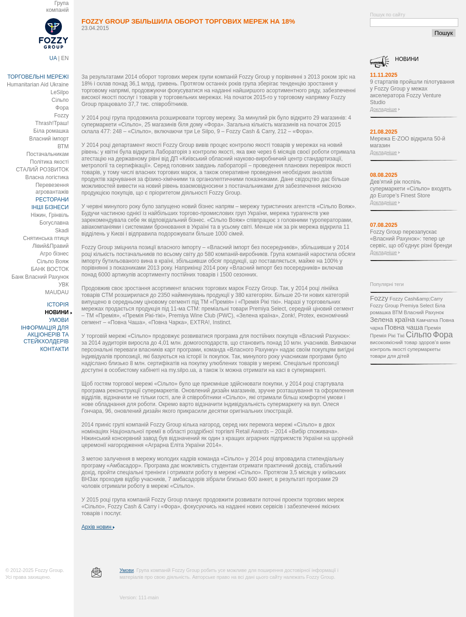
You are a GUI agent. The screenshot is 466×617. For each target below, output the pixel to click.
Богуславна (54, 223)
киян (445, 342)
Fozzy (61, 115)
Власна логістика (47, 177)
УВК (63, 284)
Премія (433, 328)
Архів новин (98, 527)
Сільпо (60, 100)
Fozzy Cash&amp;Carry (416, 298)
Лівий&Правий (50, 246)
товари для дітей (389, 356)
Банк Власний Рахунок (40, 277)
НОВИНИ (57, 312)
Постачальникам (47, 154)
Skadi (62, 230)
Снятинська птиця (46, 238)
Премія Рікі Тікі (387, 335)
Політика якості (49, 162)
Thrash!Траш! (52, 123)
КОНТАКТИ (54, 349)
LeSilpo (60, 92)
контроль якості (388, 349)
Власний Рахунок (424, 312)
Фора (62, 108)
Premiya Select (417, 305)
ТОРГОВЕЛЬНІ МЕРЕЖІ (38, 77)
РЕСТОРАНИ (52, 199)
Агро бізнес (54, 254)
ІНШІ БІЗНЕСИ (50, 207)
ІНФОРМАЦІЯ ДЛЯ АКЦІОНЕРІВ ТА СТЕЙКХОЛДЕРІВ (45, 335)
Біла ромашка (51, 131)
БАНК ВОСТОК (50, 269)
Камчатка (427, 320)
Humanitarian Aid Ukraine (38, 84)
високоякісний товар (393, 342)
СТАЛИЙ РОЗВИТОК (42, 169)
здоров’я (429, 342)
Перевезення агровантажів (52, 188)
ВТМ (63, 146)
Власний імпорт (49, 138)
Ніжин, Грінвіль (50, 215)
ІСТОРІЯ (58, 304)
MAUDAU (57, 292)
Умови (127, 570)
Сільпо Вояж (53, 261)
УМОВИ (59, 320)
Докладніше (383, 109)
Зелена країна (392, 319)
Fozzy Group (384, 305)
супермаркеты (424, 349)
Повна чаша (404, 327)
